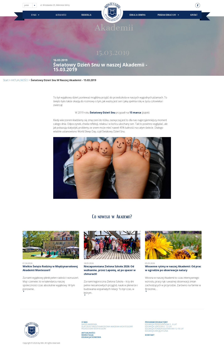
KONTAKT (193, 15)
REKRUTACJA (86, 15)
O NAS (33, 15)
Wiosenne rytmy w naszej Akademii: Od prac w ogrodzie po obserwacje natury (173, 268)
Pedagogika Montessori (93, 328)
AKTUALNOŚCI (61, 15)
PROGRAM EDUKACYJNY (167, 15)
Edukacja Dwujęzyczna (156, 331)
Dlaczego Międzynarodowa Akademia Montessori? (107, 326)
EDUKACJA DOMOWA (138, 15)
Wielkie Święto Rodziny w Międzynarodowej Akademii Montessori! (50, 268)
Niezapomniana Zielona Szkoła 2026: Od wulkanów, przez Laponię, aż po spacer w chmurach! (110, 270)
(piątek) (140, 112)
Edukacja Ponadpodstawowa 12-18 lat (164, 328)
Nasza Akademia (89, 324)
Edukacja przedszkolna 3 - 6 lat (161, 324)
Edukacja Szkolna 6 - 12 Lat (158, 326)
